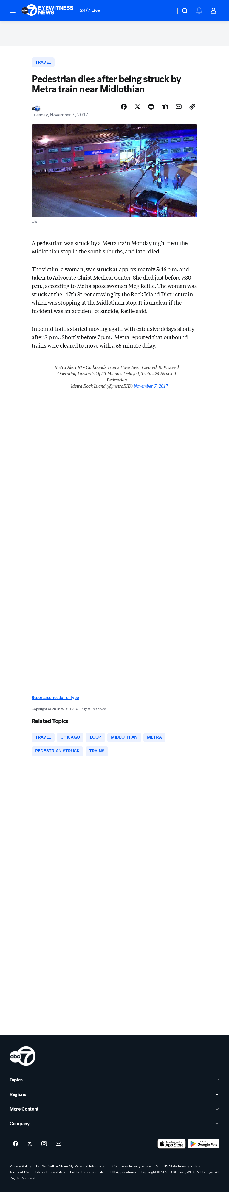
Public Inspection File (87, 1176)
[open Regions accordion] (114, 1098)
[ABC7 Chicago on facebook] (15, 1147)
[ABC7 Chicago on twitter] (30, 1147)
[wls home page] (22, 1059)
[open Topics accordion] (114, 1083)
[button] (12, 10)
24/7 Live (90, 10)
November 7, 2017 (151, 388)
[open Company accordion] (114, 1127)
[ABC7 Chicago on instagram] (44, 1147)
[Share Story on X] (137, 109)
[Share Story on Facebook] (124, 109)
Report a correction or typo (55, 700)
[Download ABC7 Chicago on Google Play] (203, 1147)
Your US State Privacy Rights (178, 1170)
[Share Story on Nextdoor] (165, 109)
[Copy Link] (192, 109)
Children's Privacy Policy (131, 1170)
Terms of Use (20, 1176)
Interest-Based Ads (50, 1176)
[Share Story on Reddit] (151, 109)
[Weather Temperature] (166, 11)
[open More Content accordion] (114, 1112)
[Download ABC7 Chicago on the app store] (171, 1147)
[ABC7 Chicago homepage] (47, 10)
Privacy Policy (20, 1170)
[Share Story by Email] (179, 109)
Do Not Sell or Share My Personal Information (72, 1170)
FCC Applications (122, 1176)
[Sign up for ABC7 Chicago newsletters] (58, 1147)
